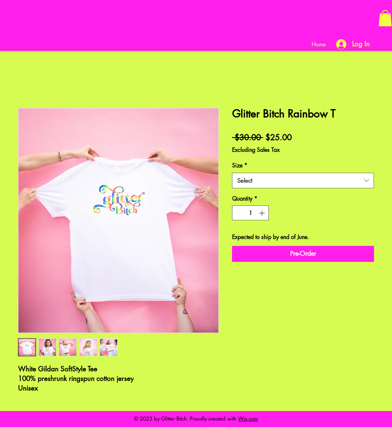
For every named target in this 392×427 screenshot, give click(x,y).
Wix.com (248, 418)
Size (239, 165)
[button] (385, 18)
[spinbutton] (250, 213)
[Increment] (263, 213)
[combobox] (303, 180)
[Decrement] (238, 213)
